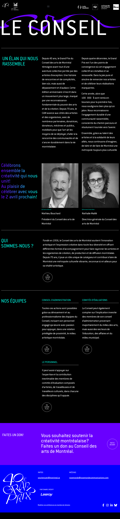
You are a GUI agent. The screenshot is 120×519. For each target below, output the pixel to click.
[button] (48, 6)
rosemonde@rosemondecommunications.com (89, 478)
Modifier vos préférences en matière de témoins (54, 505)
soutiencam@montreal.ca (49, 478)
